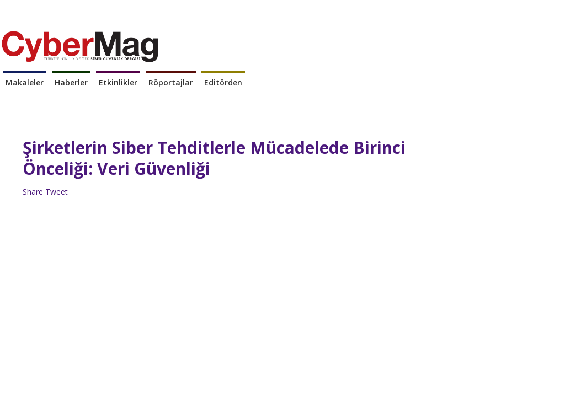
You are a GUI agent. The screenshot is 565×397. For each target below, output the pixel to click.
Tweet (56, 191)
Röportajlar (170, 82)
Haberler (71, 82)
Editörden (223, 82)
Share (33, 191)
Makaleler (25, 82)
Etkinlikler (118, 82)
